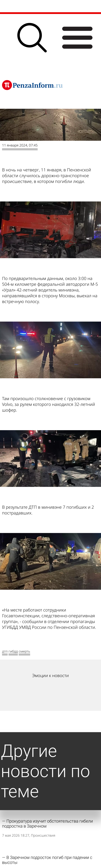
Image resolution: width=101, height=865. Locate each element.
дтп (5, 651)
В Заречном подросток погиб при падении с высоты (47, 860)
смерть (24, 651)
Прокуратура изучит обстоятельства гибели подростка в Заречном (47, 824)
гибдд (13, 651)
